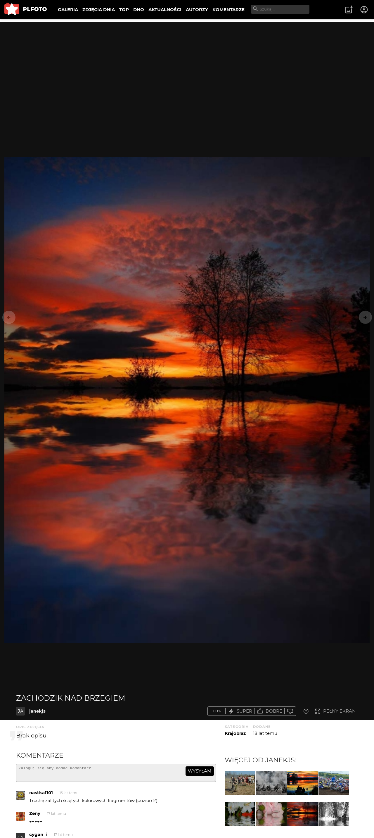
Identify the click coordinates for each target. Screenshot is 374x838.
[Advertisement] (187, 63)
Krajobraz (235, 733)
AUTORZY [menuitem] (197, 9)
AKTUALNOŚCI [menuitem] (164, 9)
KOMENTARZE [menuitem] (228, 9)
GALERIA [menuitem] (68, 9)
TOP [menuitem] (124, 9)
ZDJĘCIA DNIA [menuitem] (98, 9)
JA (20, 711)
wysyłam (199, 771)
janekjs (37, 711)
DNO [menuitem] (138, 9)
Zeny (34, 816)
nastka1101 (41, 795)
